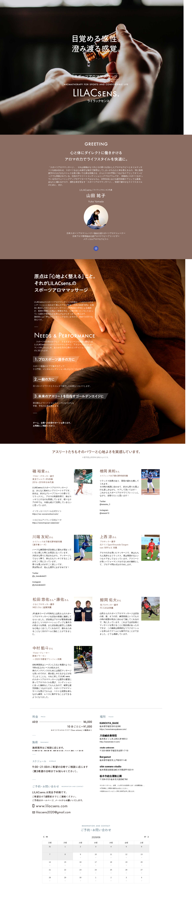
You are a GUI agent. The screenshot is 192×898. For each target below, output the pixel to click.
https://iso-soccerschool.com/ (45, 514)
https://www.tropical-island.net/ (45, 523)
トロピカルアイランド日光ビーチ (47, 520)
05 (45, 837)
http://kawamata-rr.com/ (110, 742)
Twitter (35, 573)
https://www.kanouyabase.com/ (113, 729)
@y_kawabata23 (39, 576)
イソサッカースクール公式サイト (48, 511)
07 (147, 837)
